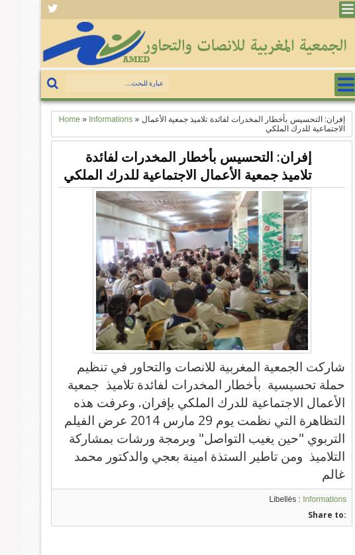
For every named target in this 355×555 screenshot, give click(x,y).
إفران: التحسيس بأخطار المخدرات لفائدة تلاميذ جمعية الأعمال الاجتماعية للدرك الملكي (165, 166)
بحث (31, 83)
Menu (325, 9)
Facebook (30, 9)
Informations (302, 499)
